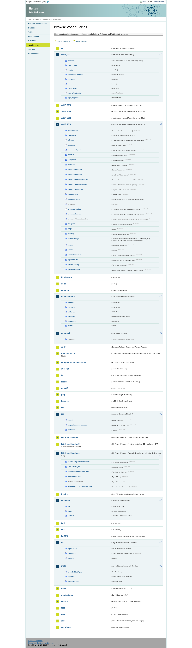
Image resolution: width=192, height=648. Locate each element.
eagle (70, 511)
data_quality (72, 65)
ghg (63, 395)
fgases (64, 382)
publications (67, 595)
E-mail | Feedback (35, 641)
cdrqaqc (71, 140)
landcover (66, 501)
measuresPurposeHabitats (78, 179)
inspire (64, 494)
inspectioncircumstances (77, 425)
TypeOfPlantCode (74, 476)
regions (71, 576)
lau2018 (64, 536)
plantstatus (72, 553)
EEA (38, 1)
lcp (62, 543)
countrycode (72, 61)
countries (71, 145)
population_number (75, 75)
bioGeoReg (72, 135)
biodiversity (66, 277)
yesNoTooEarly (73, 265)
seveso (64, 601)
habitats (71, 155)
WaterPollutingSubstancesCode (80, 486)
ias (62, 407)
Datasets (31, 28)
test (63, 608)
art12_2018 (66, 105)
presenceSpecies (74, 214)
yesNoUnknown (74, 270)
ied (62, 414)
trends (70, 250)
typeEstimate (73, 260)
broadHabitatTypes (75, 572)
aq (62, 48)
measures (71, 165)
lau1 (63, 523)
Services (31, 49)
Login (144, 1)
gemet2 (64, 388)
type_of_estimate (74, 93)
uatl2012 (71, 516)
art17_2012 (66, 118)
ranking (71, 234)
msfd (63, 566)
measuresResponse (75, 189)
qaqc (70, 229)
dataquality (66, 333)
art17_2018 (66, 124)
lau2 (63, 530)
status (70, 326)
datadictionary (68, 297)
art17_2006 (66, 111)
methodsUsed (73, 194)
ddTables (71, 312)
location (71, 70)
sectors (71, 558)
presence (71, 79)
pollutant (71, 430)
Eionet (38, 19)
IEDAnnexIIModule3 (70, 444)
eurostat (65, 369)
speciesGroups (73, 581)
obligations (72, 321)
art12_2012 (66, 55)
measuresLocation (75, 174)
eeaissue (71, 316)
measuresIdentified (75, 169)
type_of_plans (73, 98)
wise (63, 621)
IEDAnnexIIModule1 (70, 437)
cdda (63, 284)
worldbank (66, 627)
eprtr (63, 347)
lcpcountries (72, 549)
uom (63, 614)
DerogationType (74, 467)
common (65, 290)
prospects (71, 224)
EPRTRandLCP (68, 353)
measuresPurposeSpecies (77, 184)
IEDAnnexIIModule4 (70, 453)
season (70, 84)
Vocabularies (33, 45)
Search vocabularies (64, 41)
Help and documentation (37, 24)
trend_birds (72, 88)
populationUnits (74, 199)
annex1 (70, 420)
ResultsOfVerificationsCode (78, 472)
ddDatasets (72, 307)
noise (63, 589)
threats (70, 245)
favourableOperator (75, 150)
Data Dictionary (46, 19)
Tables (30, 32)
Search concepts (81, 41)
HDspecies (72, 160)
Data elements (34, 37)
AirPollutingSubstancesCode (79, 462)
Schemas (32, 41)
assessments (73, 130)
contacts (71, 303)
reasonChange (73, 239)
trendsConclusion (74, 255)
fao (62, 375)
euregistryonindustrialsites (73, 362)
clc (69, 506)
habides (65, 401)
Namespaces (33, 54)
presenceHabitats (74, 209)
